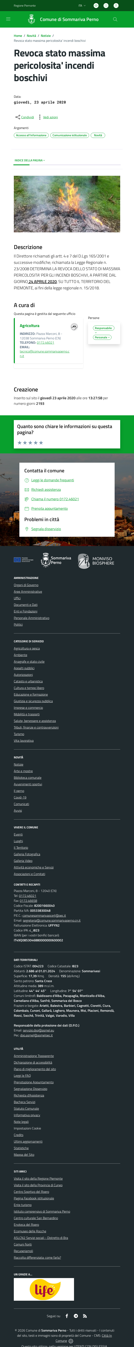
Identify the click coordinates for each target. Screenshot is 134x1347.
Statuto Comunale (26, 1108)
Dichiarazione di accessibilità (33, 1062)
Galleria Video (23, 860)
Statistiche (21, 1148)
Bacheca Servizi (24, 1101)
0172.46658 (28, 900)
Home (18, 35)
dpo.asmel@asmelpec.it (36, 1035)
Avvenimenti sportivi (28, 784)
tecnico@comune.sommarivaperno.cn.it (44, 353)
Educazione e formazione (31, 694)
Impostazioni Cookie (27, 1128)
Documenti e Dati (26, 604)
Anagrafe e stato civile (29, 661)
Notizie (46, 35)
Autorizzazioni (23, 674)
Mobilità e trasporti (27, 714)
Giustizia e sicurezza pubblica (33, 701)
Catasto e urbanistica (28, 681)
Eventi (18, 834)
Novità (31, 35)
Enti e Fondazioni (25, 611)
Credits (18, 1134)
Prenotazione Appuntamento (34, 1082)
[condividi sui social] (24, 117)
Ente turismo (23, 1204)
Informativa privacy (27, 1115)
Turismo (19, 733)
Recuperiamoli (23, 1250)
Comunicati (21, 803)
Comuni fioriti (23, 1244)
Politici (18, 624)
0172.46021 (45, 342)
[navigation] (8, 18)
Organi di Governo (26, 584)
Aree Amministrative (28, 591)
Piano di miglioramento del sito (35, 1068)
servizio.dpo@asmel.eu (38, 1030)
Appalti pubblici (24, 668)
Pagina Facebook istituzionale (34, 1198)
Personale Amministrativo (31, 617)
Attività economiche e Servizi (34, 867)
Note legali (21, 1121)
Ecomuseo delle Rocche (30, 1231)
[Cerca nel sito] (115, 19)
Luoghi (18, 840)
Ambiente (20, 654)
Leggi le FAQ (22, 1075)
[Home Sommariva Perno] (61, 19)
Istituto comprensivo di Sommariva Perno (42, 1211)
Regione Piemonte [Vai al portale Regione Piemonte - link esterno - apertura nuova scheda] (25, 5)
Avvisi (18, 810)
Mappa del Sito (24, 1154)
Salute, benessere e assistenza (35, 720)
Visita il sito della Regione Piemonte (38, 1178)
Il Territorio (21, 847)
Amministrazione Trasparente (34, 1055)
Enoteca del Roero (26, 1224)
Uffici (17, 598)
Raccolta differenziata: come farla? (37, 1257)
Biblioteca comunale (27, 777)
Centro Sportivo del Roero (31, 1191)
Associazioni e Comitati (29, 873)
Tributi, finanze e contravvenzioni (36, 727)
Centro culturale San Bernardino (36, 1217)
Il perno (19, 790)
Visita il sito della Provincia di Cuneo (38, 1185)
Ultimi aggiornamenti (28, 1141)
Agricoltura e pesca (27, 648)
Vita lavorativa (24, 740)
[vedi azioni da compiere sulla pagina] (47, 117)
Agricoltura (29, 325)
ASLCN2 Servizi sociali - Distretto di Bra (41, 1237)
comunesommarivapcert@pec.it (44, 915)
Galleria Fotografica (27, 854)
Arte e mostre (23, 770)
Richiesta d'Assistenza (29, 1095)
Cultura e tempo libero (29, 687)
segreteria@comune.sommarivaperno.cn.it (52, 920)
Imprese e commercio (28, 707)
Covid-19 (20, 797)
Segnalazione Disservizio (30, 1088)
